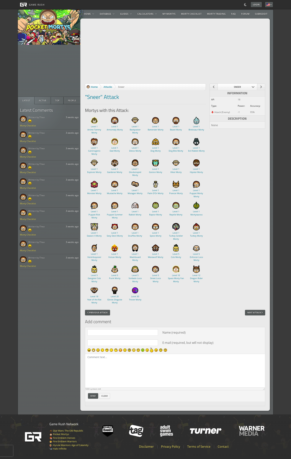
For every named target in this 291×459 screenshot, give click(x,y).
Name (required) (174, 332)
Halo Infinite (57, 448)
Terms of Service (198, 447)
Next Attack (255, 312)
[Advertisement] (49, 71)
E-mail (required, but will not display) (187, 343)
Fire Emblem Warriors (63, 441)
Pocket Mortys (59, 434)
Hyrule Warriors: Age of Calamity (69, 445)
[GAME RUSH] (31, 4)
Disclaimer (146, 447)
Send (93, 395)
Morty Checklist (28, 125)
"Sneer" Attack (102, 97)
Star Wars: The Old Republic (66, 430)
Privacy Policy (170, 447)
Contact (223, 447)
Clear (104, 395)
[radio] (26, 100)
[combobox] (237, 87)
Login (256, 4)
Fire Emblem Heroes (62, 438)
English (268, 5)
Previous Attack (97, 312)
